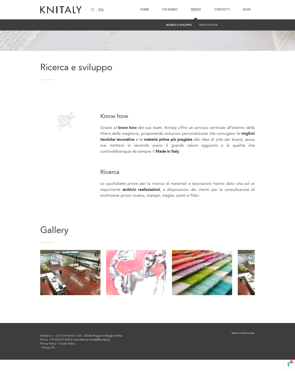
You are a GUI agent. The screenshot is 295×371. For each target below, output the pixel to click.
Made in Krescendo (243, 333)
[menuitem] (147, 9)
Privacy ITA (48, 347)
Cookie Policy (67, 343)
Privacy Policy (48, 343)
